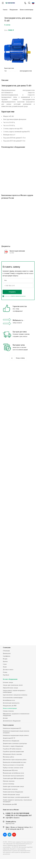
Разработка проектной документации (13, 751)
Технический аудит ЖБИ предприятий (13, 778)
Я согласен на (14, 296)
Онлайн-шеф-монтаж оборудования (13, 792)
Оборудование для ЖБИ (9, 705)
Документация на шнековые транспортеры (15, 743)
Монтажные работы (8, 757)
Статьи (5, 664)
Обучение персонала (8, 781)
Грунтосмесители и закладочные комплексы (15, 695)
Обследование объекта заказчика (12, 754)
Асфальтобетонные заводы (10, 688)
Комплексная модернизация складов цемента (16, 735)
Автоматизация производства (11, 703)
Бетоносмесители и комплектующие (13, 697)
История (5, 659)
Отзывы (5, 672)
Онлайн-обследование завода (11, 794)
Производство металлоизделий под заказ (14, 762)
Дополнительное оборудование (12, 721)
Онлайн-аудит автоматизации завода (13, 786)
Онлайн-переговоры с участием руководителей (16, 797)
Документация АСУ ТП (9, 738)
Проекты (5, 661)
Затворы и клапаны (8, 711)
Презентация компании (17, 251)
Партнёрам (6, 675)
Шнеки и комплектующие (10, 708)
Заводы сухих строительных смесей (12, 685)
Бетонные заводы (8, 682)
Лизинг (5, 667)
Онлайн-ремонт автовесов (10, 789)
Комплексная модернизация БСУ (12, 728)
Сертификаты (6, 656)
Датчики (5, 718)
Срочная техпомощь (8, 784)
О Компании (6, 651)
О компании (6, 647)
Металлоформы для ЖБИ (10, 804)
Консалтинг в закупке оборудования (13, 746)
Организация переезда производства (13, 776)
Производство (7, 653)
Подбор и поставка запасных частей (13, 767)
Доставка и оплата (8, 669)
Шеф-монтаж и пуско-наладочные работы (14, 759)
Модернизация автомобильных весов (13, 773)
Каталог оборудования (10, 679)
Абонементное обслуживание (11, 741)
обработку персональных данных (18, 296)
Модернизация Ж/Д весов (10, 770)
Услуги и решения (8, 725)
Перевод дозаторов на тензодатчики (13, 765)
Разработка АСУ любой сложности (12, 749)
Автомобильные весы (9, 700)
